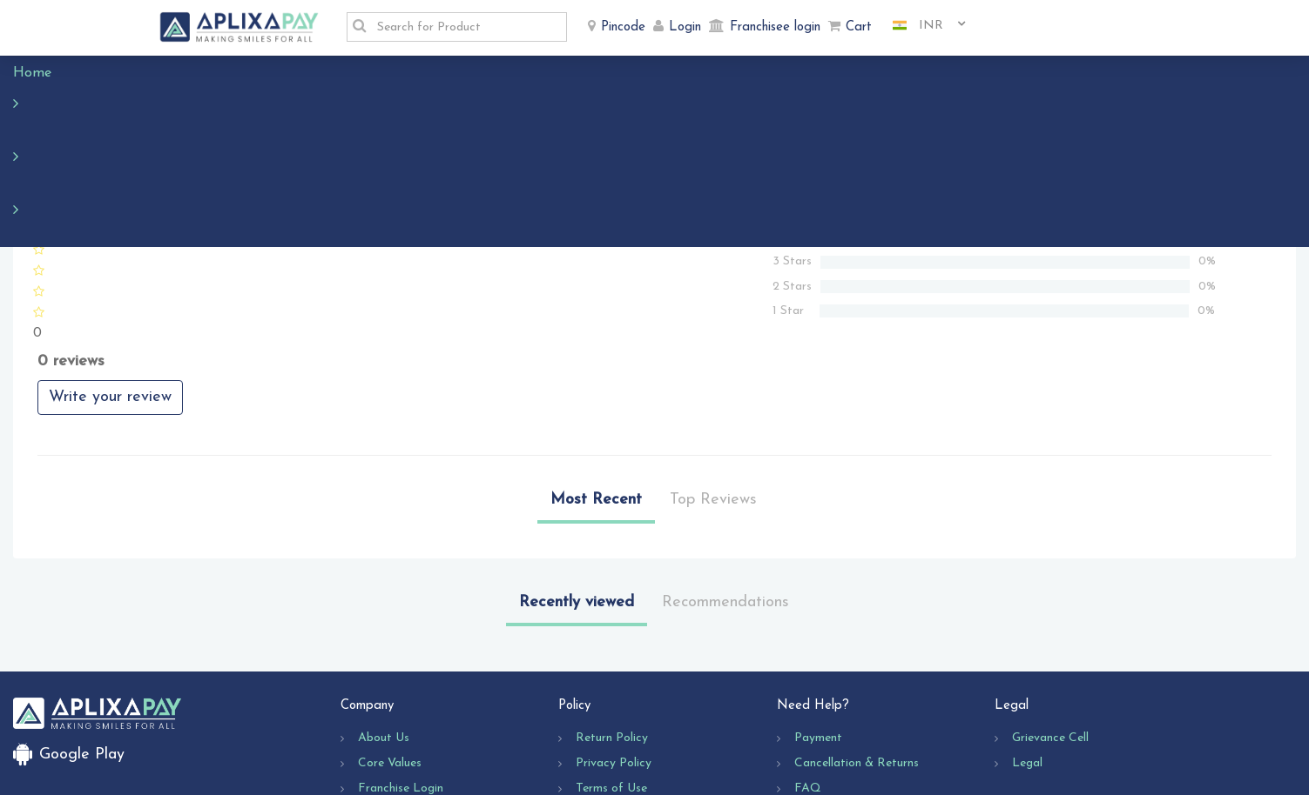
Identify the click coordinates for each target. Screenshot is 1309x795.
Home (41, 73)
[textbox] (467, 27)
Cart (859, 27)
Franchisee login (775, 27)
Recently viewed (576, 499)
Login (685, 27)
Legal (1027, 659)
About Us (383, 634)
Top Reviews (713, 396)
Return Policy (612, 634)
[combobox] (922, 26)
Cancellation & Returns (856, 659)
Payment (818, 634)
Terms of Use (611, 684)
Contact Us (825, 710)
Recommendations (725, 499)
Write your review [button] (110, 293)
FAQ (807, 684)
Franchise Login (400, 684)
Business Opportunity (415, 710)
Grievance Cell (1050, 634)
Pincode (623, 27)
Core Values (390, 659)
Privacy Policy (613, 659)
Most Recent (596, 396)
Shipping (598, 710)
